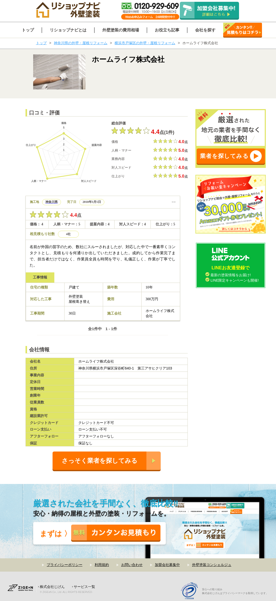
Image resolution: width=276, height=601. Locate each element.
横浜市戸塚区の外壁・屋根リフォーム (145, 43)
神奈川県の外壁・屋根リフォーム (80, 43)
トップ (41, 43)
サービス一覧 (84, 587)
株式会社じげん (52, 587)
